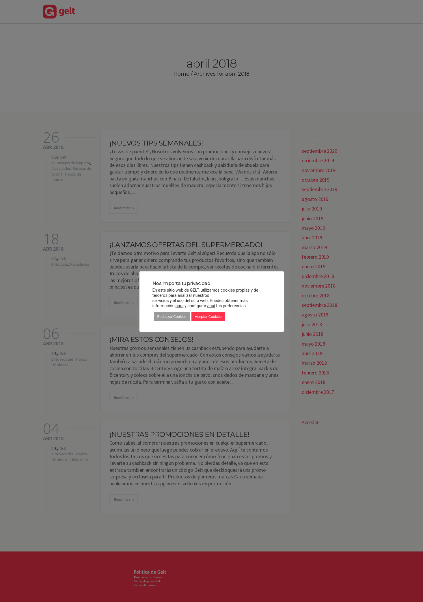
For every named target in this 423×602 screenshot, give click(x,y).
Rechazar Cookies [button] (172, 316)
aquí (179, 305)
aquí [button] (211, 305)
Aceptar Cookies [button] (208, 316)
